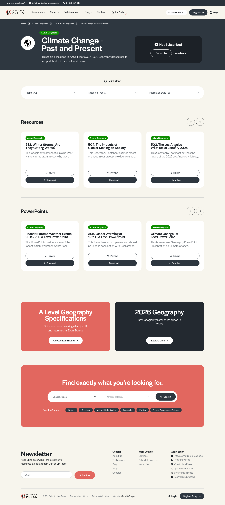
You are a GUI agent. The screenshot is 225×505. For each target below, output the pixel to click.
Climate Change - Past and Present (94, 23)
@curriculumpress (184, 468)
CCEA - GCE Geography (64, 23)
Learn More (180, 53)
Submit (84, 475)
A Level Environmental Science (166, 410)
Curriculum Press (183, 464)
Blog (115, 464)
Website (124, 496)
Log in (214, 12)
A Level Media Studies (106, 410)
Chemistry (86, 410)
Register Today (191, 496)
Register (198, 12)
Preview (50, 172)
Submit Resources (148, 460)
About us (117, 455)
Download (50, 179)
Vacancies (144, 464)
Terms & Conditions (79, 496)
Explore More (159, 340)
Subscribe (161, 53)
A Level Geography (40, 23)
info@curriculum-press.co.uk (45, 2)
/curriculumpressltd (185, 476)
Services (143, 455)
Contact (117, 472)
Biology (71, 410)
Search (165, 396)
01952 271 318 (73, 2)
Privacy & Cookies (100, 496)
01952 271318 (182, 460)
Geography (127, 410)
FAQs (115, 468)
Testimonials (119, 460)
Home (23, 23)
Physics (142, 410)
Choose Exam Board (65, 340)
